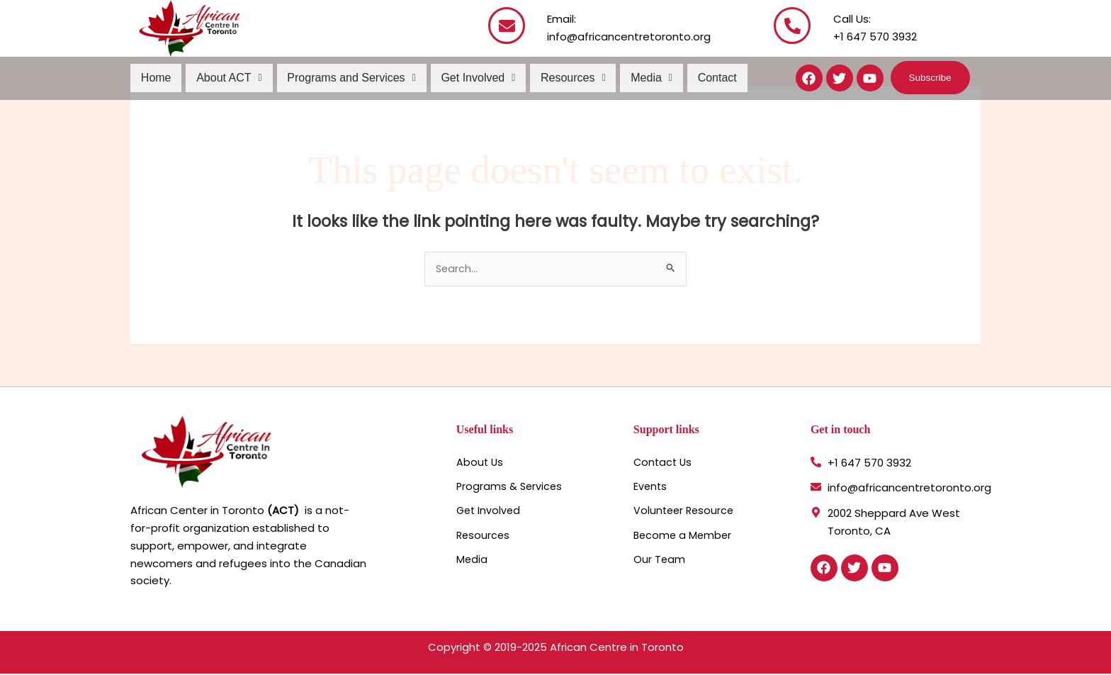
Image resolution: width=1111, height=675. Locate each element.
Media (645, 78)
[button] (228, 78)
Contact (709, 78)
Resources (568, 78)
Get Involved (474, 78)
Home (155, 78)
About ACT (228, 78)
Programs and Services (348, 78)
